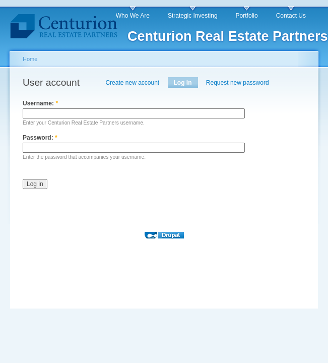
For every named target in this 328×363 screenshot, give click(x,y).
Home (30, 59)
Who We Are (133, 15)
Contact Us (291, 15)
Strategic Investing (193, 15)
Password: (40, 137)
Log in (183, 82)
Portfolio (247, 15)
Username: (40, 103)
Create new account (132, 82)
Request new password (237, 82)
